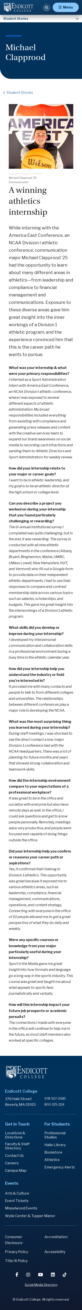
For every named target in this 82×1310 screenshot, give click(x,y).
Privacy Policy (16, 1252)
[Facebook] (17, 1274)
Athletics (52, 1160)
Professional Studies (55, 1135)
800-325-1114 (54, 1104)
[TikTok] (65, 1274)
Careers (12, 1163)
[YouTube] (41, 1274)
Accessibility (54, 1252)
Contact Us (14, 1156)
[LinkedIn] (53, 1274)
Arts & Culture (17, 1193)
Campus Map (15, 1170)
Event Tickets (16, 1201)
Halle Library (55, 1145)
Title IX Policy (16, 1261)
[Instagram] (28, 1274)
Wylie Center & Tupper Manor (30, 1216)
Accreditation (56, 1237)
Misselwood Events (21, 1208)
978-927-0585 (55, 1098)
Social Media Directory (41, 1285)
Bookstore (53, 1152)
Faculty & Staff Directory (17, 1146)
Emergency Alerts (59, 1167)
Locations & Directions (15, 1135)
